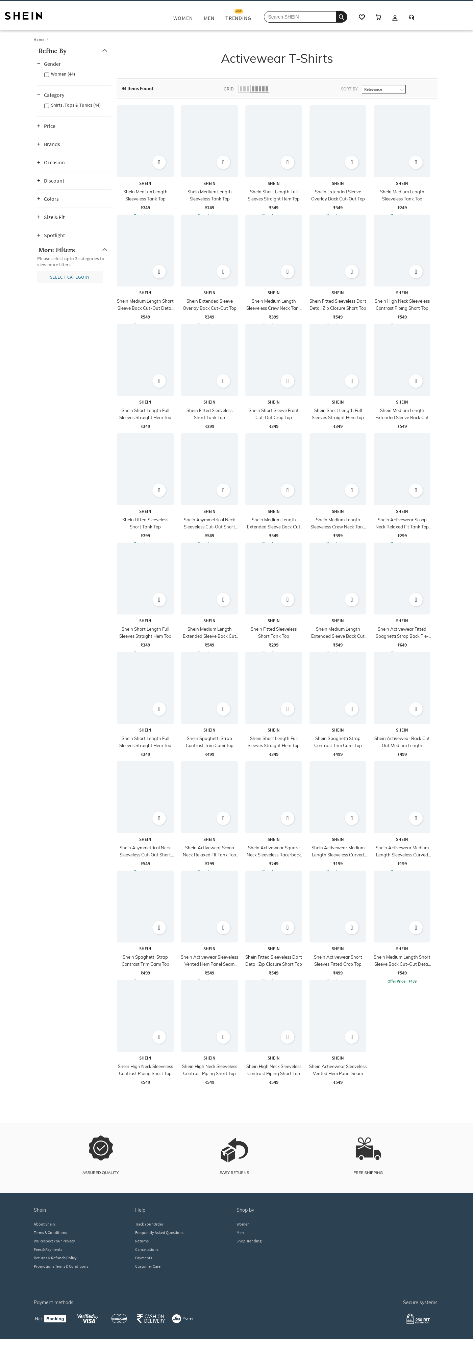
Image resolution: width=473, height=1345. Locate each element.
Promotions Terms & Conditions (61, 1266)
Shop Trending (249, 1240)
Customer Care (147, 1266)
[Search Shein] (306, 17)
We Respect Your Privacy (54, 1240)
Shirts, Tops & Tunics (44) (76, 105)
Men (240, 1232)
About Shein (44, 1224)
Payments (143, 1257)
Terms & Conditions (50, 1232)
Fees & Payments (48, 1249)
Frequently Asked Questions (159, 1232)
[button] (74, 51)
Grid (229, 89)
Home (39, 39)
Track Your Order (149, 1224)
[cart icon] (378, 17)
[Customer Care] (411, 18)
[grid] (277, 597)
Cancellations (146, 1249)
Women (243, 1224)
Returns (142, 1240)
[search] (341, 17)
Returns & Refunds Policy (55, 1257)
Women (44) (63, 74)
